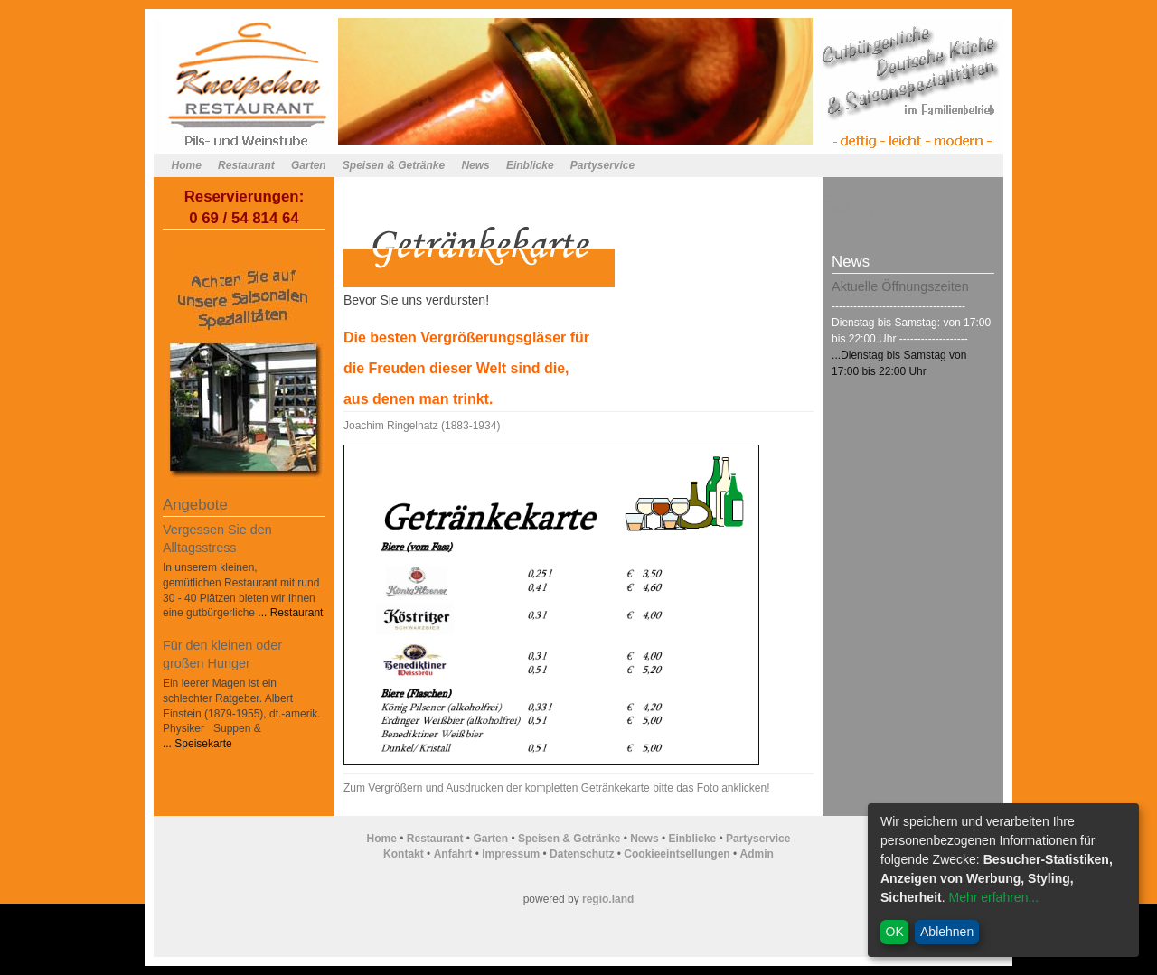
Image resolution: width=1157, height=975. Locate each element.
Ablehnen (947, 931)
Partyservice (602, 165)
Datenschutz (582, 854)
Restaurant (246, 165)
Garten (308, 165)
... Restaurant (289, 612)
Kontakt (403, 854)
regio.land (608, 899)
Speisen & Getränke (394, 165)
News (475, 165)
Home (187, 165)
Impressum (511, 854)
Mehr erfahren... (993, 897)
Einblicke (530, 165)
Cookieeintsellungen (676, 854)
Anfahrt (453, 854)
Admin (757, 854)
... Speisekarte (197, 743)
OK (895, 931)
